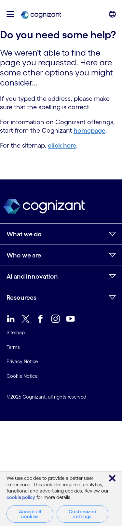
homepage (89, 130)
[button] (10, 14)
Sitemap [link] (16, 332)
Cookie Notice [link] (22, 376)
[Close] (112, 478)
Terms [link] (13, 347)
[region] (61, 499)
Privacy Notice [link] (22, 361)
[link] (41, 14)
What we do (24, 234)
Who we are (24, 255)
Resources (21, 297)
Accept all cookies (30, 514)
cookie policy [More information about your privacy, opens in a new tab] (21, 497)
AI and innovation (32, 276)
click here (62, 145)
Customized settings (82, 514)
